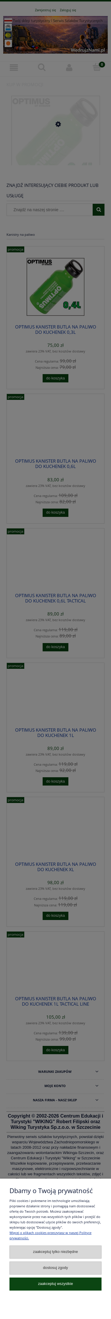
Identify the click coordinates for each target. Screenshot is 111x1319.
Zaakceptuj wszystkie (55, 1284)
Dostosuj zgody (55, 1268)
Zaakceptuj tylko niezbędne (55, 1252)
